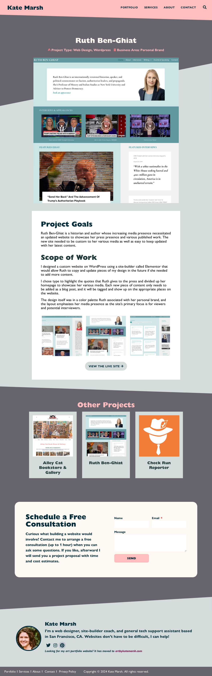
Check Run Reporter (159, 465)
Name (118, 518)
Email (156, 518)
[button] (204, 7)
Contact (188, 7)
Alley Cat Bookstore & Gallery (53, 467)
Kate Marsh (25, 7)
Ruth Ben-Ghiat (106, 462)
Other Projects (106, 404)
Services (151, 7)
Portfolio (129, 7)
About (169, 7)
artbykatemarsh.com (128, 651)
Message (120, 532)
